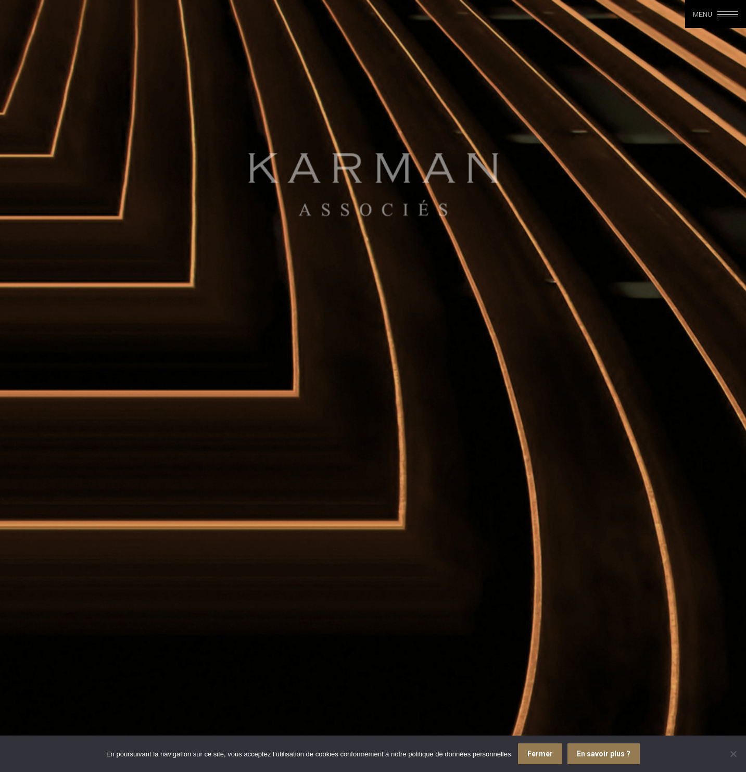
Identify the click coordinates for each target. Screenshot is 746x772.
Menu (702, 14)
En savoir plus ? (603, 754)
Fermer (540, 754)
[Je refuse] (733, 754)
